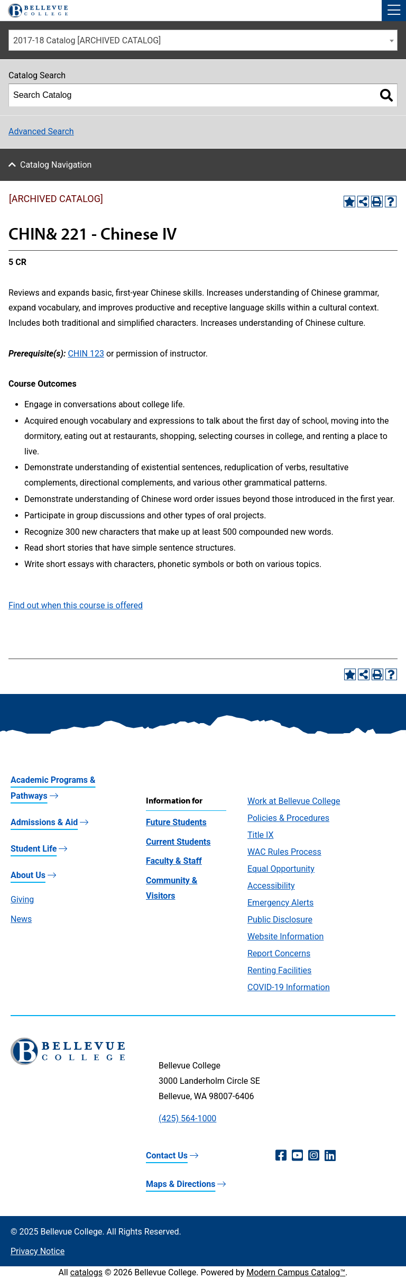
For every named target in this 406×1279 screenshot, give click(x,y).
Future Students (176, 822)
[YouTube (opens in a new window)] (297, 1155)
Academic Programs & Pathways (53, 788)
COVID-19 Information (288, 987)
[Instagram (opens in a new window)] (313, 1155)
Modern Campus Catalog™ (295, 1272)
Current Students (178, 842)
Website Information (285, 936)
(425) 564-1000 (187, 1118)
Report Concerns (278, 953)
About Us (28, 875)
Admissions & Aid (44, 822)
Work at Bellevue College (293, 801)
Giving (22, 899)
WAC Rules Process (284, 852)
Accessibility (271, 886)
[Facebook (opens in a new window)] (281, 1155)
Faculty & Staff (174, 861)
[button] (394, 10)
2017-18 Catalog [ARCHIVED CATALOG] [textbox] (87, 40)
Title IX (260, 835)
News (21, 919)
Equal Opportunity (281, 869)
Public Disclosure (279, 920)
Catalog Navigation (55, 165)
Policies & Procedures (288, 818)
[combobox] (203, 40)
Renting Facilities (279, 970)
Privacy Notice (37, 1251)
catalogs (86, 1272)
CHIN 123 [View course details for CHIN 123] (86, 354)
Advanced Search (41, 131)
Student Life (34, 849)
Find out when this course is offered (75, 605)
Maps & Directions (180, 1184)
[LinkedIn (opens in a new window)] (330, 1155)
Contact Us (167, 1155)
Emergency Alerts (280, 903)
